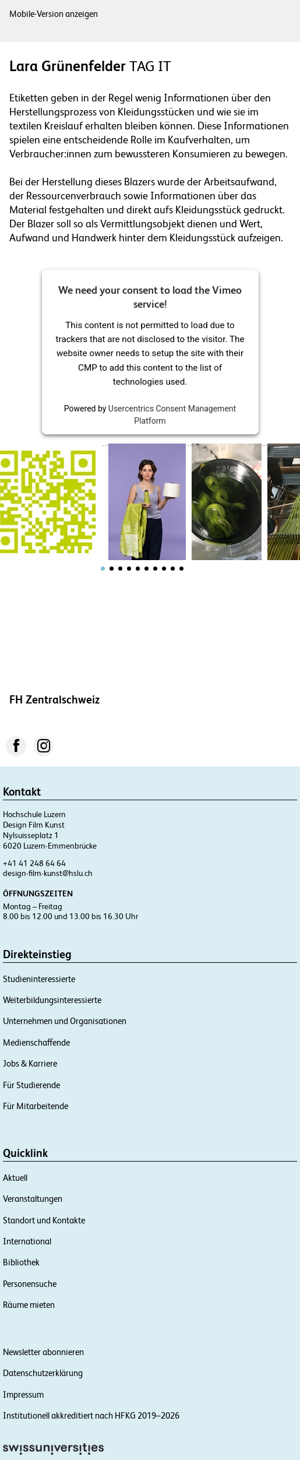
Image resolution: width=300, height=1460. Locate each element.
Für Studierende (31, 1085)
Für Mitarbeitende (35, 1106)
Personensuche (30, 1284)
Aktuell (15, 1178)
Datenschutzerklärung (43, 1373)
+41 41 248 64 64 (34, 863)
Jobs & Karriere (30, 1063)
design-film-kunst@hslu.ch (48, 873)
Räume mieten (29, 1305)
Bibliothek (21, 1262)
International (27, 1241)
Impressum (23, 1394)
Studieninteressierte (39, 979)
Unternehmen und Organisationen (64, 1021)
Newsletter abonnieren (43, 1352)
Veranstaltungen (32, 1199)
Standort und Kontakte (44, 1220)
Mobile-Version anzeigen (53, 14)
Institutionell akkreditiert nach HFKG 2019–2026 (91, 1415)
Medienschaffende (36, 1042)
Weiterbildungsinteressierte (52, 1000)
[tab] (103, 569)
